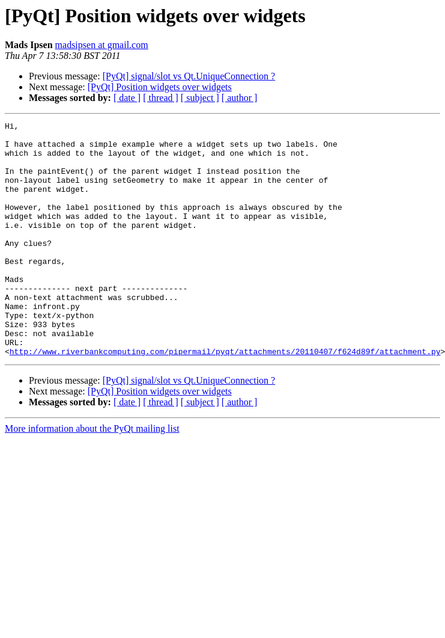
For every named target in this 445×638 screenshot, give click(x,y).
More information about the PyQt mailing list (92, 475)
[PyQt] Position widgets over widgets (160, 87)
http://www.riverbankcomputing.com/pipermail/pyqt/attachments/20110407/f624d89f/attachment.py (225, 398)
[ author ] (240, 98)
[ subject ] (200, 98)
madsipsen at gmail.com (101, 45)
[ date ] (127, 98)
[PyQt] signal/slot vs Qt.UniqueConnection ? (189, 76)
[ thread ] (160, 98)
